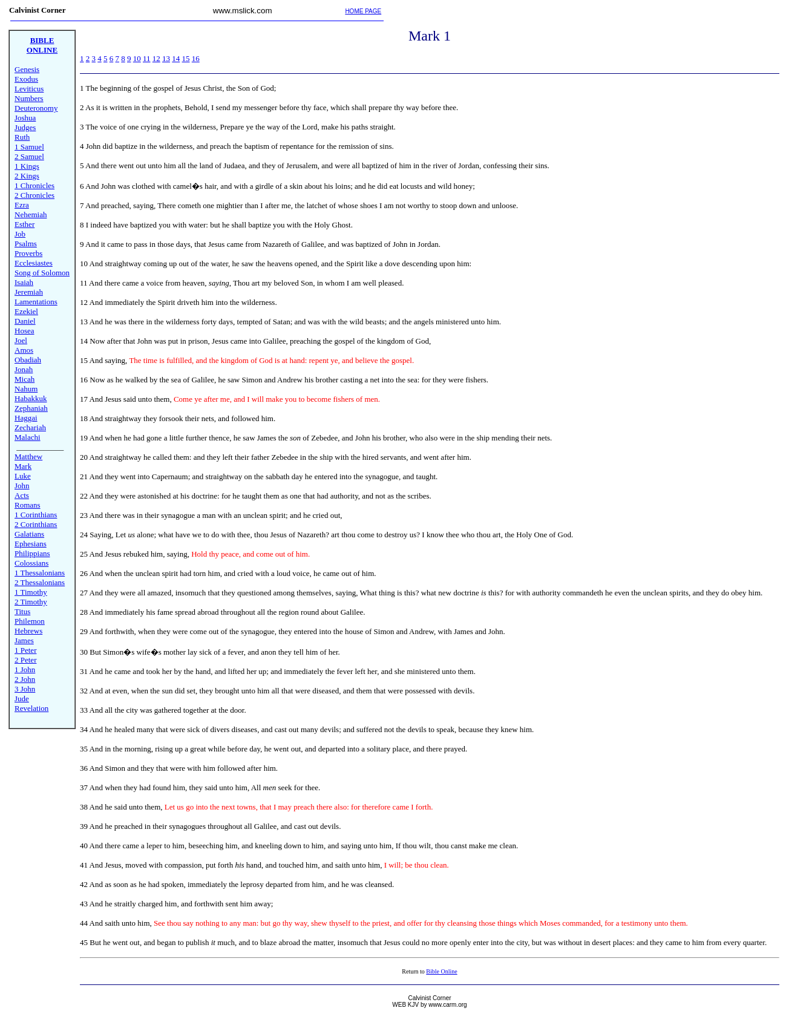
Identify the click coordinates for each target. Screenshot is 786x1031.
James (24, 640)
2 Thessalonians (40, 582)
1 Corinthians (36, 514)
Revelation (31, 708)
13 (166, 58)
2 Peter (25, 659)
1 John (25, 669)
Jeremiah (29, 291)
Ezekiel (26, 311)
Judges (25, 127)
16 (196, 58)
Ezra (22, 204)
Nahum (26, 388)
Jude (22, 698)
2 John (25, 679)
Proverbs (28, 253)
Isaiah (24, 282)
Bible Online (441, 971)
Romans (28, 504)
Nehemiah (31, 214)
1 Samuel (29, 146)
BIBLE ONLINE (42, 45)
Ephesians (31, 543)
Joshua (25, 117)
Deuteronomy (36, 108)
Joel (21, 340)
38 (84, 806)
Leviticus (29, 88)
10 (137, 58)
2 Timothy (31, 601)
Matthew (28, 456)
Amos (24, 350)
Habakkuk (31, 398)
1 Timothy (31, 592)
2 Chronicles (34, 195)
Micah (24, 379)
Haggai (26, 417)
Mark (23, 466)
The (92, 88)
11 (147, 58)
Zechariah (30, 427)
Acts (22, 495)
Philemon (30, 621)
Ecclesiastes (34, 262)
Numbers (29, 98)
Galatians (29, 533)
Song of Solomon (42, 272)
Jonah (24, 369)
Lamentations (36, 301)
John (22, 485)
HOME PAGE (363, 11)
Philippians (32, 553)
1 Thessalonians (40, 572)
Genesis (27, 69)
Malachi (28, 437)
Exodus (26, 78)
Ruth (22, 137)
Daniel (25, 321)
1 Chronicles (34, 185)
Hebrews (28, 630)
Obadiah (28, 359)
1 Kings (27, 166)
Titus (22, 611)
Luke (23, 475)
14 (176, 58)
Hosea (24, 330)
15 (186, 58)
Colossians (31, 563)
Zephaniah (31, 408)
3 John (25, 688)
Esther (24, 224)
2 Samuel (29, 156)
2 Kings (27, 175)
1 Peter (25, 650)
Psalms (26, 243)
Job (20, 233)
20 (84, 457)
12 (156, 58)
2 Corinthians (36, 524)
